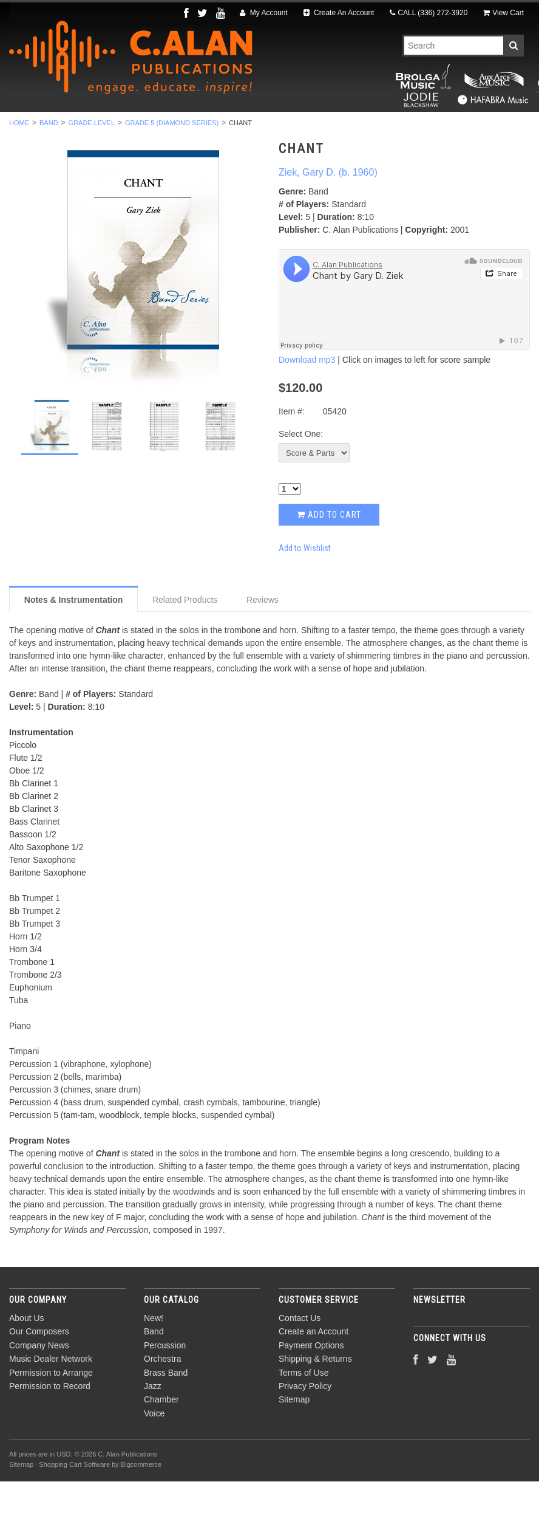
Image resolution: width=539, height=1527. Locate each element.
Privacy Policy (305, 1431)
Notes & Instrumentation (73, 645)
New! (51, 128)
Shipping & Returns (315, 1404)
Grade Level (92, 168)
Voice (486, 128)
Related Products (184, 645)
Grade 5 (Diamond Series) (172, 168)
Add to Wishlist (305, 593)
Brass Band (311, 128)
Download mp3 (307, 405)
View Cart (503, 13)
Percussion (160, 128)
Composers (269, 141)
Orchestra (235, 128)
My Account (263, 13)
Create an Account (313, 1377)
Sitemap (294, 1445)
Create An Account (339, 13)
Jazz (373, 128)
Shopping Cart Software (74, 1509)
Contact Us (299, 1363)
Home (19, 168)
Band (97, 128)
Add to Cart (329, 560)
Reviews (262, 645)
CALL (428, 13)
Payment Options (311, 1391)
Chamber (429, 128)
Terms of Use (303, 1417)
